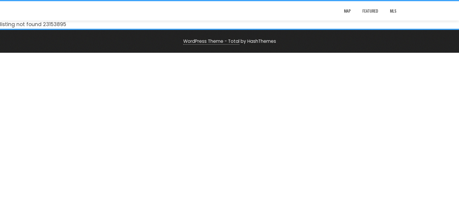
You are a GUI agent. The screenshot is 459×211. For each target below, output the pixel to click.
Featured (370, 11)
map (347, 11)
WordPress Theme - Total (211, 41)
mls (393, 11)
